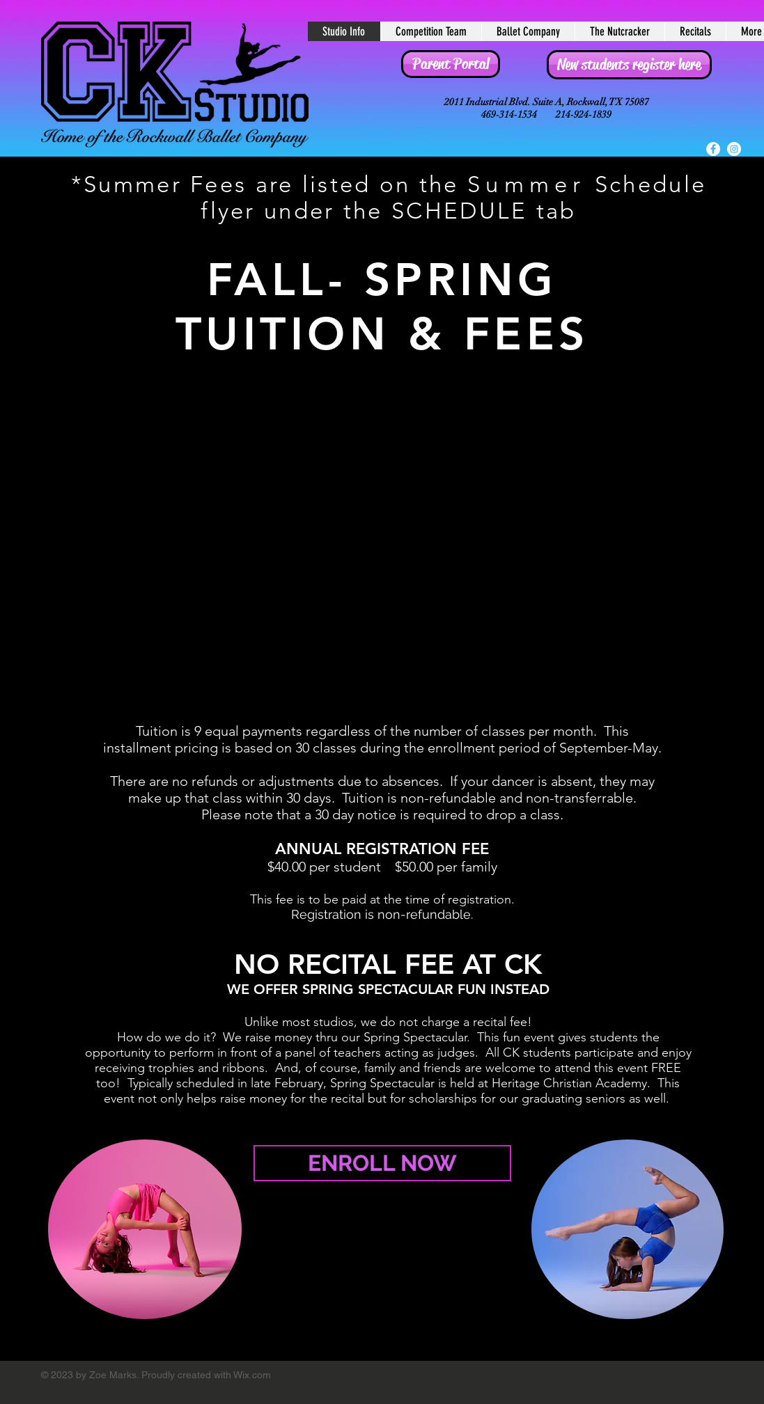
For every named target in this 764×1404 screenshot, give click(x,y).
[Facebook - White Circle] (713, 149)
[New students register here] (629, 64)
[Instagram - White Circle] (734, 149)
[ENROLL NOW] (382, 1163)
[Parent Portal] (450, 64)
